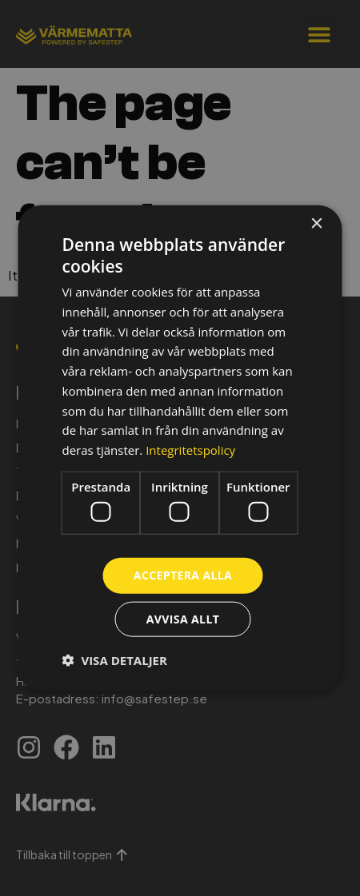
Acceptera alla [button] (183, 575)
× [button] (316, 223)
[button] (114, 660)
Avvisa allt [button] (182, 619)
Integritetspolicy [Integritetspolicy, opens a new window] (190, 450)
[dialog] (180, 448)
